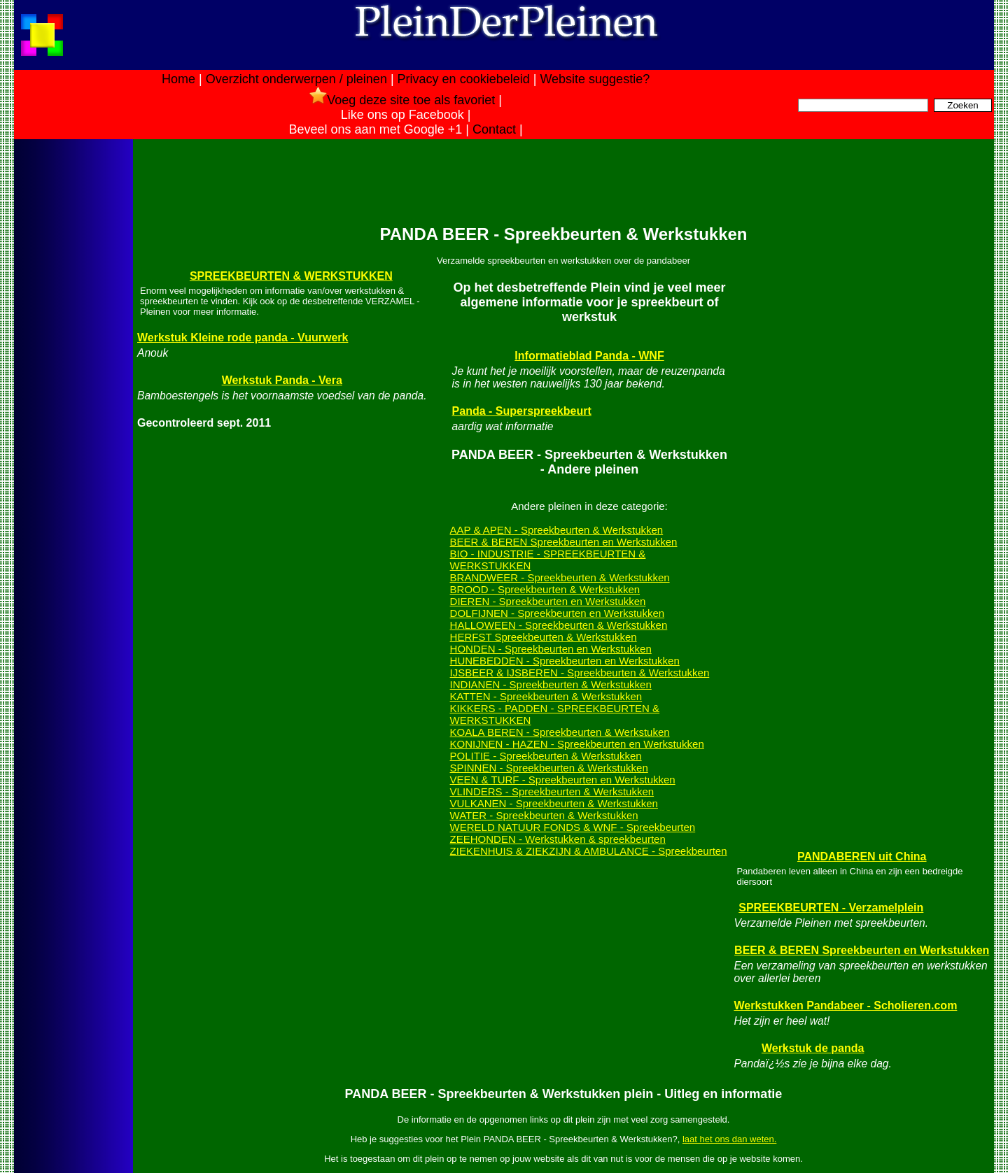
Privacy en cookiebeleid (464, 79)
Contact (494, 129)
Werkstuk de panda (813, 1048)
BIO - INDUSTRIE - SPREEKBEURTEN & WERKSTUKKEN (548, 559)
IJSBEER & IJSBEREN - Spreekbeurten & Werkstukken (580, 672)
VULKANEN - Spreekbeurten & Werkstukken (554, 803)
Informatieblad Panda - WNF (589, 356)
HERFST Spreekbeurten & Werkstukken (543, 637)
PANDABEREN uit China (862, 856)
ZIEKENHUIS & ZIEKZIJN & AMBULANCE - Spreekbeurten (588, 851)
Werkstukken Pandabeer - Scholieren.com (845, 1005)
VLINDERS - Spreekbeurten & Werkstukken (552, 791)
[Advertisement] (72, 362)
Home (178, 79)
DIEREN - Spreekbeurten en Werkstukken (548, 601)
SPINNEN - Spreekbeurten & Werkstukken (549, 768)
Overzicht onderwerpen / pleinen (296, 79)
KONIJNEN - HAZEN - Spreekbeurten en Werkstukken (577, 744)
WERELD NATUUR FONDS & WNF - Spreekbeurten (573, 827)
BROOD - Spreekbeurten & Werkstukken (545, 589)
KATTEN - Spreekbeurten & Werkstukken (546, 696)
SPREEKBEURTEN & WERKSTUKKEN (291, 276)
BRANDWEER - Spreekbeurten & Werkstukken (560, 577)
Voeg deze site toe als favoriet (402, 100)
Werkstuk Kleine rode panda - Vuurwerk (242, 337)
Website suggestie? (595, 79)
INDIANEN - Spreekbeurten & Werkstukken (551, 684)
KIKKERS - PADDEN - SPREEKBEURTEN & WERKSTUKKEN (555, 714)
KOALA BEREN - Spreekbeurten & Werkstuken (560, 732)
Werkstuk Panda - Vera (282, 380)
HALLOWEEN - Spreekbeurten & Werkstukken (559, 625)
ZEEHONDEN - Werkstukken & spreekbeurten (558, 839)
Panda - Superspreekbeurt (522, 411)
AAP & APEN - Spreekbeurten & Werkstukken (557, 530)
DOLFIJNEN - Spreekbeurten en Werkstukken (557, 613)
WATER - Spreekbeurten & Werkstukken (544, 815)
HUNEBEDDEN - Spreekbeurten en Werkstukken (565, 661)
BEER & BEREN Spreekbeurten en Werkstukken (564, 542)
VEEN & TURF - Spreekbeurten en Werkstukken (563, 779)
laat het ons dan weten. (729, 1139)
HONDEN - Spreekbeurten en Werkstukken (551, 649)
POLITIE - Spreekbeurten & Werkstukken (546, 756)
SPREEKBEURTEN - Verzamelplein (830, 907)
